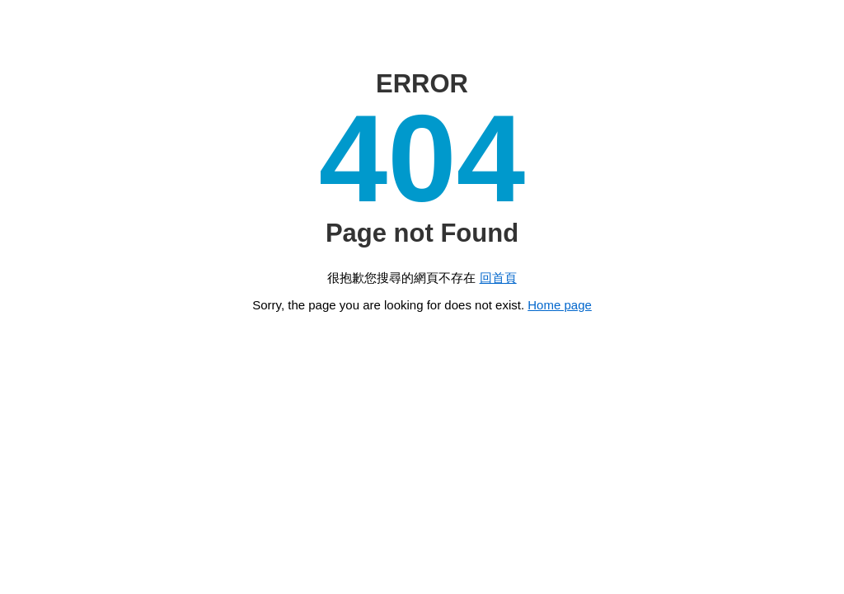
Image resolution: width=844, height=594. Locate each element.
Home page (560, 305)
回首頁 (498, 278)
